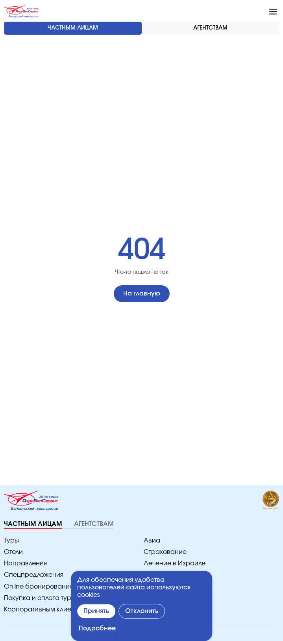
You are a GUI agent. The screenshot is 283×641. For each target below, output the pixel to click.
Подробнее (96, 628)
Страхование (163, 552)
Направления (23, 563)
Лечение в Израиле (172, 563)
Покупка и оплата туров (38, 598)
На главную (141, 293)
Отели (13, 552)
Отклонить (143, 611)
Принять (96, 611)
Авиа (151, 540)
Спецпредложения (31, 575)
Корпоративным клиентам (42, 609)
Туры (11, 540)
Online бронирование (35, 586)
